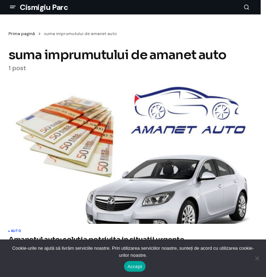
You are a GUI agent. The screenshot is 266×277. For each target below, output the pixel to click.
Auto (16, 231)
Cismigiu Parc (44, 7)
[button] (12, 7)
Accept (135, 266)
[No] (257, 258)
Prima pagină (21, 33)
